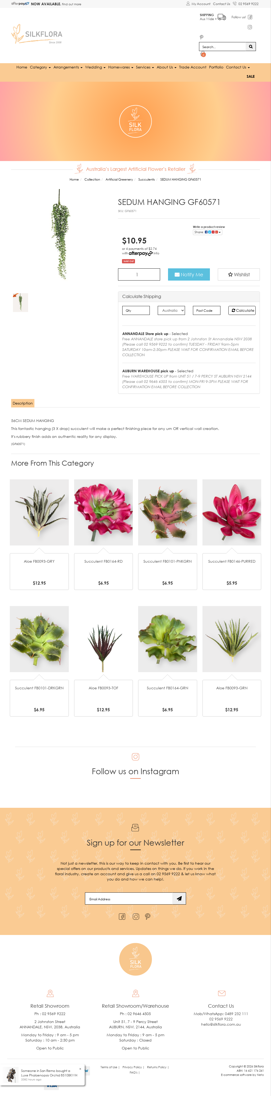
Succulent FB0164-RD (103, 561)
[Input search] (222, 46)
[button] (239, 274)
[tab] (23, 403)
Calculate (243, 310)
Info (156, 253)
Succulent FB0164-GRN (167, 688)
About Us (167, 67)
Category (40, 67)
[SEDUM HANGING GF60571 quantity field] (139, 274)
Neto (260, 1074)
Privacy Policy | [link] (133, 1067)
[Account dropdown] (198, 4)
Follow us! (239, 17)
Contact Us (221, 4)
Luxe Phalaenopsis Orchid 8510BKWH (49, 1075)
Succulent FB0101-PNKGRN (167, 561)
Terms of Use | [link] (110, 1067)
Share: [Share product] (208, 232)
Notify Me (189, 274)
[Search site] (251, 46)
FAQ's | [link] (135, 1072)
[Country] (171, 310)
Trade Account (192, 67)
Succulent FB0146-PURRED (231, 561)
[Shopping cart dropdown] (203, 54)
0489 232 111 (236, 1013)
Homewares (120, 67)
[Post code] (206, 310)
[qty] (136, 310)
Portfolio (216, 67)
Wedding (95, 67)
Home (21, 67)
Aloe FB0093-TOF (103, 688)
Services (145, 67)
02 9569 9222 (246, 3)
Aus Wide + (213, 16)
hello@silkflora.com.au (221, 1024)
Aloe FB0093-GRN (231, 688)
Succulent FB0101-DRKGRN (39, 688)
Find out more (71, 4)
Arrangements (68, 67)
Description (23, 403)
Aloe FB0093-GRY (39, 561)
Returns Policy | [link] (158, 1067)
